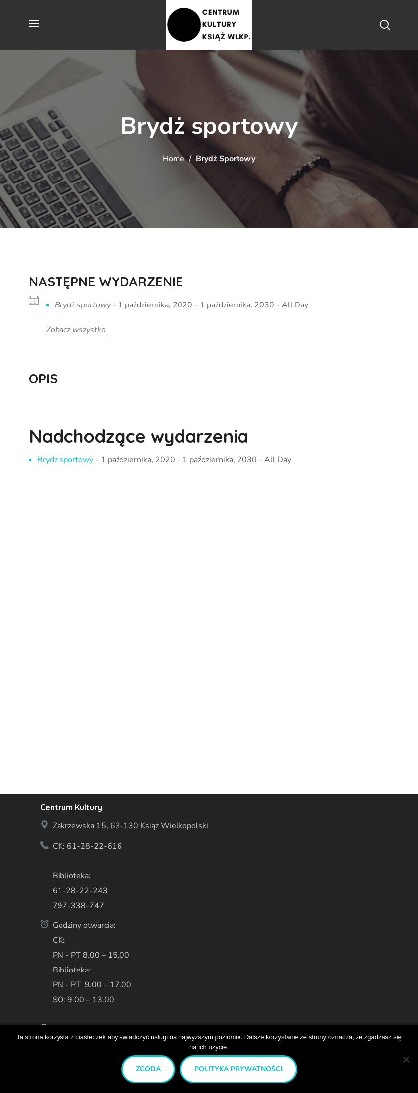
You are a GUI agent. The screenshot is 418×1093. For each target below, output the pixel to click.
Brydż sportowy (83, 305)
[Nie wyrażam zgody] (406, 1059)
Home (173, 158)
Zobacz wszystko (76, 329)
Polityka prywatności (238, 1069)
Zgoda (148, 1069)
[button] (385, 25)
